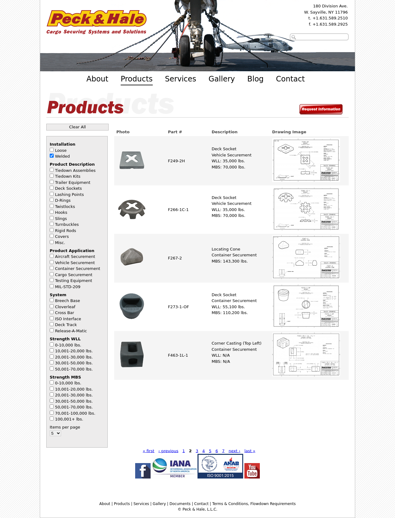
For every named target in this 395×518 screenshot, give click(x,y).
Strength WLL (65, 339)
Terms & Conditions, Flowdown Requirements (254, 504)
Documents (179, 504)
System (58, 294)
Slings (61, 218)
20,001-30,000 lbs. (74, 357)
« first (149, 450)
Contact (290, 79)
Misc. (60, 242)
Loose (61, 150)
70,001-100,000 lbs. (75, 413)
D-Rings (63, 200)
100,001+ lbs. (69, 419)
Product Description (72, 164)
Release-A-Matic (71, 331)
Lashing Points (69, 194)
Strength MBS (65, 377)
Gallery (222, 79)
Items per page (65, 427)
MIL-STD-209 (67, 286)
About (97, 79)
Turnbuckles (67, 224)
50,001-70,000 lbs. (74, 369)
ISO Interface (68, 319)
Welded (62, 156)
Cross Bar (64, 312)
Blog (255, 79)
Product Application (72, 250)
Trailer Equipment (72, 182)
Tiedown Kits (67, 176)
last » (250, 450)
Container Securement (77, 268)
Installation (62, 144)
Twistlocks (65, 206)
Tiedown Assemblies (75, 170)
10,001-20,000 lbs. (74, 351)
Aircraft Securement (75, 256)
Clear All (77, 127)
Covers (62, 236)
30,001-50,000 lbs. (74, 363)
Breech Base (67, 300)
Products (137, 79)
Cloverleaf (65, 307)
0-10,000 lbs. (68, 345)
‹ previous (168, 450)
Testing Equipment (73, 280)
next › (234, 450)
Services (180, 79)
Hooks (61, 212)
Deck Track (66, 324)
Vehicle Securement (75, 262)
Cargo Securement (73, 274)
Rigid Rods (65, 230)
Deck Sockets (68, 188)
